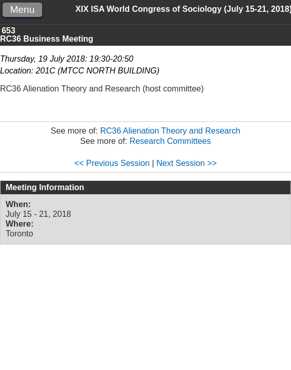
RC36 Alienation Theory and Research (170, 130)
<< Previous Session (112, 163)
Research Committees (170, 141)
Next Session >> (186, 163)
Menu (22, 9)
